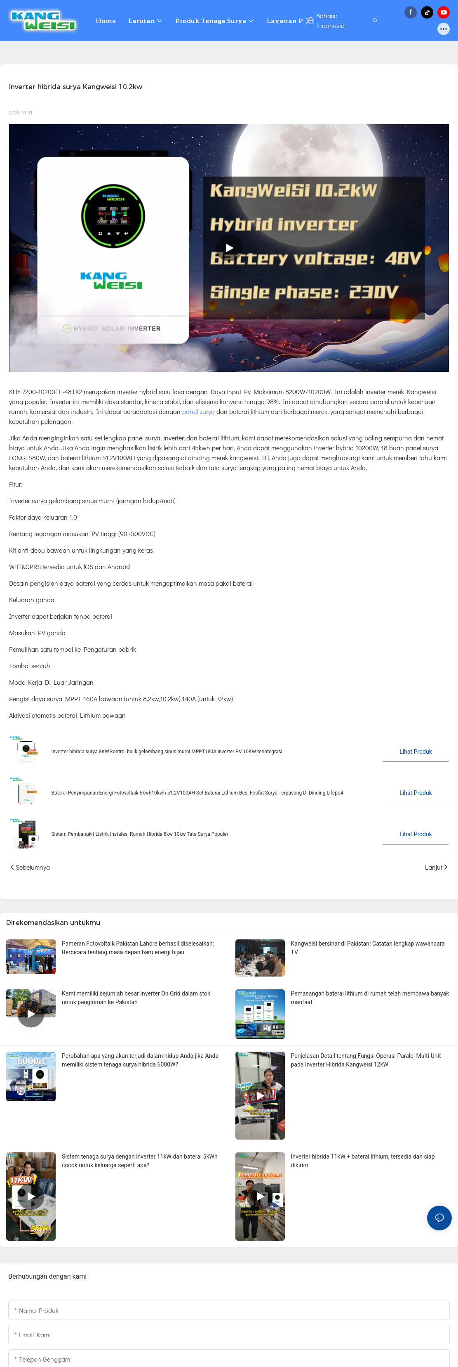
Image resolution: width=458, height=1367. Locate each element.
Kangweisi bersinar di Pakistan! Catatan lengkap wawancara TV (368, 947)
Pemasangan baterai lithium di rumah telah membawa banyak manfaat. (370, 997)
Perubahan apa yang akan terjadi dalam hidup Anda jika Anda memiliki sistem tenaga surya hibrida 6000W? (140, 1060)
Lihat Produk (415, 751)
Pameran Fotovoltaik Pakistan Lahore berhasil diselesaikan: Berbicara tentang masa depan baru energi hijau (138, 947)
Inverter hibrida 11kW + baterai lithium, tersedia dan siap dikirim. (363, 1160)
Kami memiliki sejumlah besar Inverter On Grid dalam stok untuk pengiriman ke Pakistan (136, 997)
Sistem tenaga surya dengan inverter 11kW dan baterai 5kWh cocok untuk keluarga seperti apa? (140, 1160)
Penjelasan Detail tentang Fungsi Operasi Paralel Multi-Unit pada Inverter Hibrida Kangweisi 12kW (366, 1060)
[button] (307, 20)
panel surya (198, 411)
